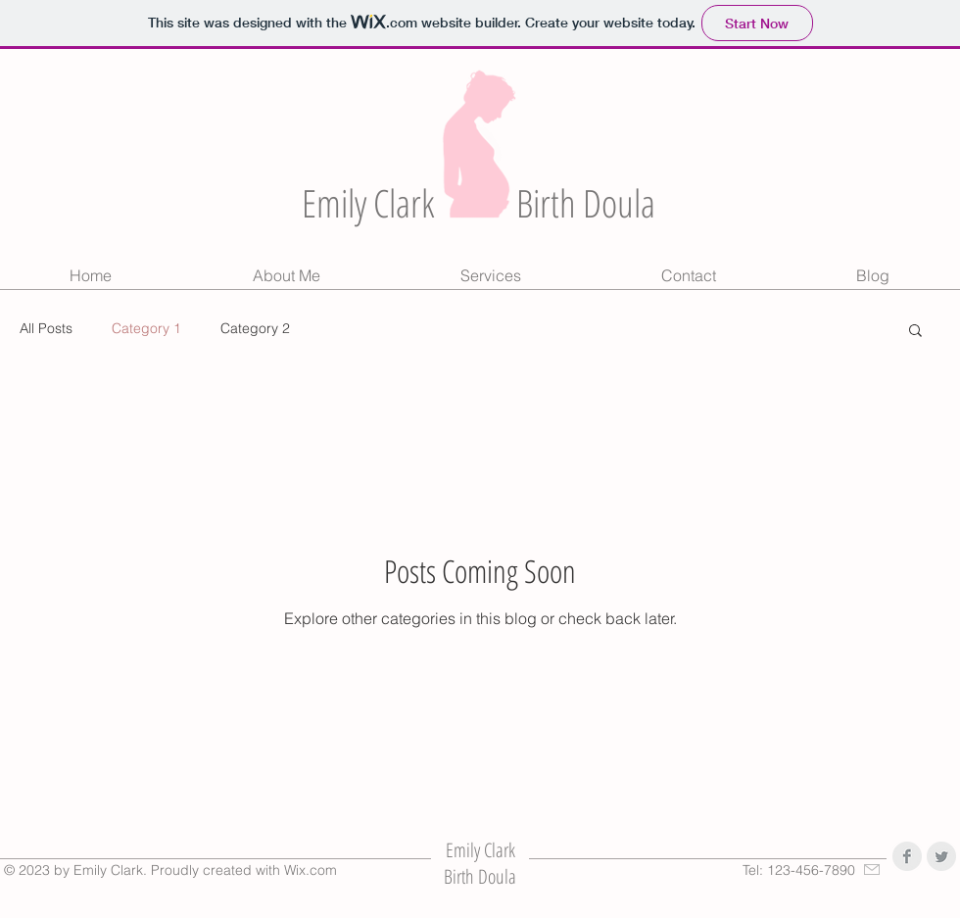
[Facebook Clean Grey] (907, 856)
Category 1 (146, 328)
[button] (915, 331)
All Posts (46, 328)
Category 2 (255, 328)
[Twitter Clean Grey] (941, 856)
